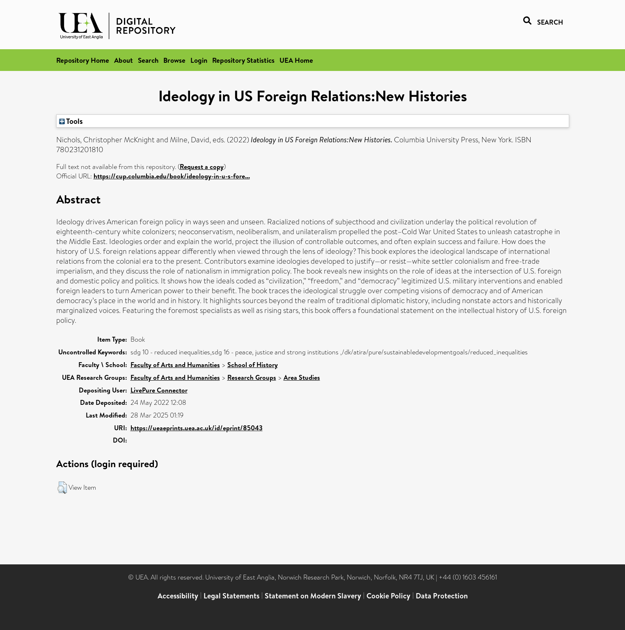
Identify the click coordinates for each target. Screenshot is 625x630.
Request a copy (202, 166)
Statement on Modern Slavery (313, 596)
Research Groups (251, 377)
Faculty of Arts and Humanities (175, 364)
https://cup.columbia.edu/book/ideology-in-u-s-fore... (172, 175)
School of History (252, 364)
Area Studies (302, 377)
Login (198, 60)
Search (148, 60)
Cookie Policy (388, 596)
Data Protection (442, 596)
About (123, 60)
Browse (174, 60)
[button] (62, 488)
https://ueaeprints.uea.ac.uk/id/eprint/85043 (196, 427)
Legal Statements (231, 596)
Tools (71, 121)
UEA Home (296, 60)
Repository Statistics (243, 60)
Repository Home (82, 60)
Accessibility (178, 596)
